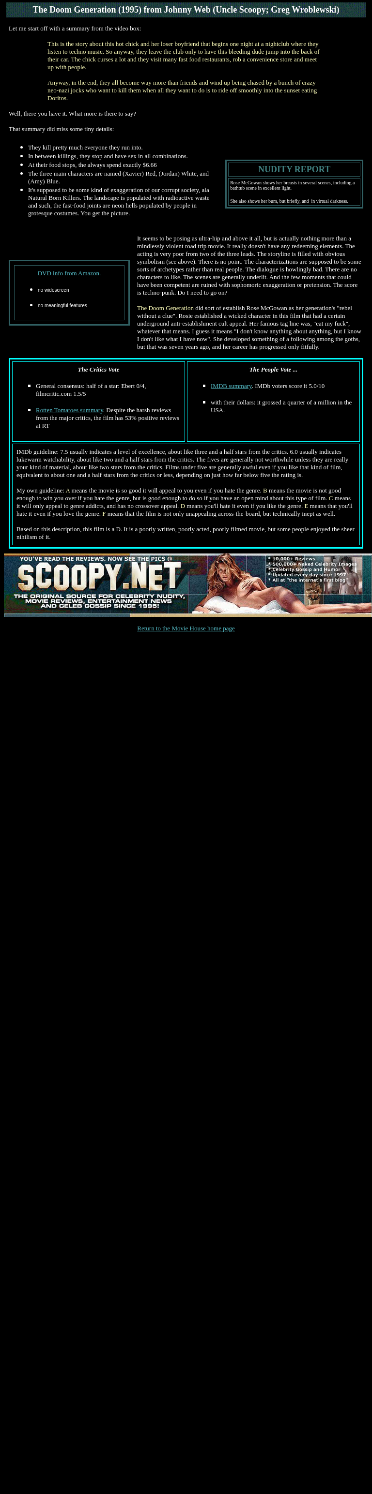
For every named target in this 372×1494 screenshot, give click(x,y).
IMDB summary (231, 385)
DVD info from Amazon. (69, 273)
